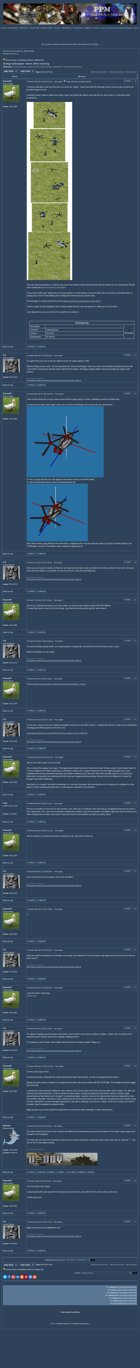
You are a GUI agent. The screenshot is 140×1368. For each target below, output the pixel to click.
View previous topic (117, 72)
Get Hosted (13, 28)
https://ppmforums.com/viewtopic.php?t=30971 (82, 301)
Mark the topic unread (99, 72)
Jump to (77, 1273)
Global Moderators (20, 67)
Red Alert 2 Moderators (53, 67)
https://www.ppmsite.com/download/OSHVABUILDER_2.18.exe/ (60, 684)
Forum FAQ (35, 28)
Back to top (8, 347)
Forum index (11, 60)
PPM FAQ (24, 28)
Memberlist (67, 28)
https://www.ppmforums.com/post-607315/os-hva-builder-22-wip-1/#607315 (57, 733)
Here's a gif (31, 996)
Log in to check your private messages (116, 28)
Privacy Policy (47, 28)
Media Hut (39, 60)
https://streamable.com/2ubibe (53, 287)
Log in (135, 28)
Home (4, 28)
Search (57, 28)
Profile (96, 28)
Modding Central (26, 60)
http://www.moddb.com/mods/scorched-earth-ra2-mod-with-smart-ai (54, 380)
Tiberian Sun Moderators (72, 67)
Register (88, 28)
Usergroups (78, 28)
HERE (95, 44)
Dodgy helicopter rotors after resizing (26, 63)
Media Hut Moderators (36, 67)
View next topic (131, 72)
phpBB (69, 1312)
